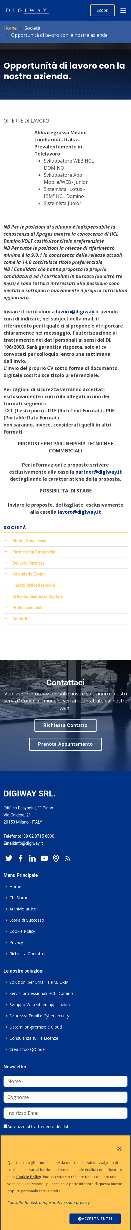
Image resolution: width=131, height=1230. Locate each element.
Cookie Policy (22, 931)
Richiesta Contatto (65, 725)
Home (10, 28)
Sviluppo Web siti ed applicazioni (40, 1005)
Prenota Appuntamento (65, 744)
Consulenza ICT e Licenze (33, 1038)
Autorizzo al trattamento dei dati (36, 1126)
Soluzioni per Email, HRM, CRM (39, 982)
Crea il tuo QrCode (27, 1049)
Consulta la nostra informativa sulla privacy (48, 1202)
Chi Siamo (19, 898)
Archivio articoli (23, 909)
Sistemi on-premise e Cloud (35, 1027)
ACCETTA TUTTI (95, 1218)
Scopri (102, 10)
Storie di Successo (26, 920)
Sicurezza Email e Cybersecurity (39, 1016)
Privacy (16, 942)
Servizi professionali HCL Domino (41, 993)
